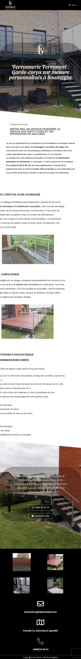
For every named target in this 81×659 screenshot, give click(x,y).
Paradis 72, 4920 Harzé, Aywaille (40, 630)
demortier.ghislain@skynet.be (40, 611)
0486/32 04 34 (40, 649)
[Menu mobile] (73, 5)
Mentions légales (50, 657)
